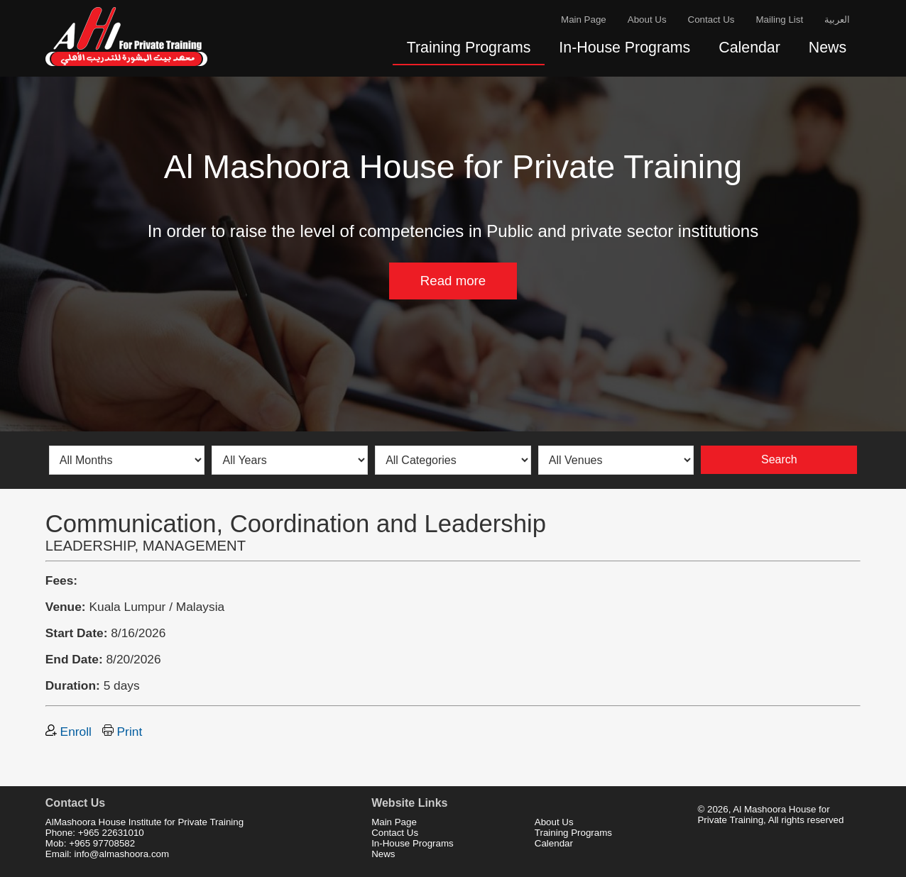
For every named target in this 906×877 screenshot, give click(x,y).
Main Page (583, 19)
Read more (453, 280)
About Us (647, 19)
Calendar (749, 47)
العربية (837, 19)
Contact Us (711, 19)
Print (122, 731)
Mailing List (780, 19)
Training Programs (469, 47)
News (827, 47)
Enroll (68, 731)
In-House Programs (624, 47)
